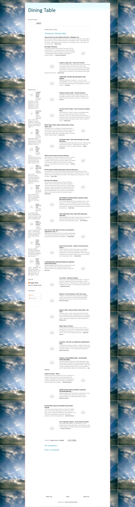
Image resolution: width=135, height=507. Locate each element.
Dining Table (42, 10)
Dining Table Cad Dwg (38, 206)
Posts (31, 295)
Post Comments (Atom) (71, 502)
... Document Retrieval (60, 55)
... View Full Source (69, 416)
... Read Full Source (64, 286)
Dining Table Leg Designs (38, 223)
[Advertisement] (67, 16)
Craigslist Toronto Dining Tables (38, 94)
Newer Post (49, 496)
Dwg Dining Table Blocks (37, 132)
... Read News (70, 236)
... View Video (53, 176)
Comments (32, 298)
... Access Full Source (65, 428)
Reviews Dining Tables (38, 187)
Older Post (86, 496)
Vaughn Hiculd (34, 283)
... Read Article (57, 44)
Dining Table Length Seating (38, 261)
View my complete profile (34, 285)
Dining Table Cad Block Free (38, 167)
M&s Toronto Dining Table (38, 149)
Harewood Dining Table (38, 112)
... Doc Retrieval (83, 220)
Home (67, 496)
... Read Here (70, 208)
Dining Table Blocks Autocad (38, 242)
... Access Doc (61, 135)
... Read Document (66, 382)
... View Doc (67, 85)
